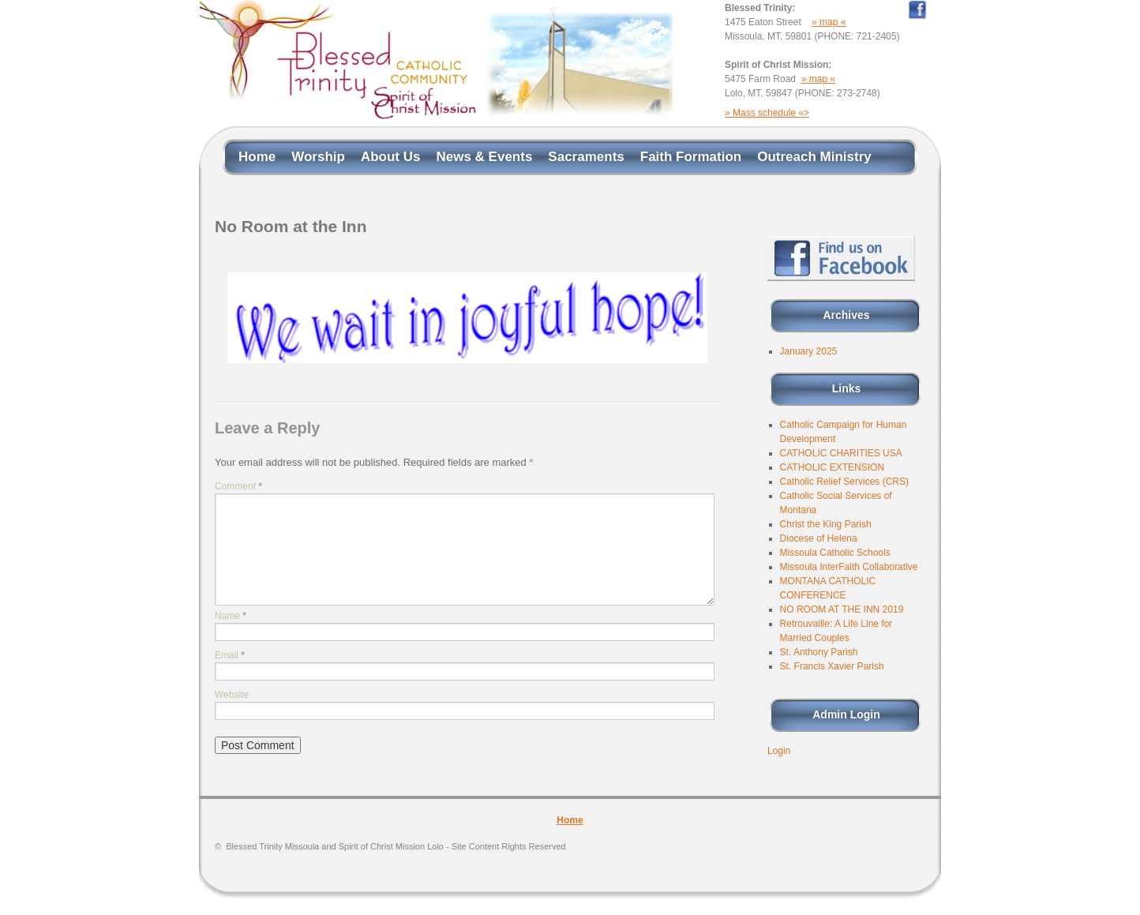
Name (230, 615)
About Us (391, 156)
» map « (829, 22)
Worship (318, 156)
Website (232, 694)
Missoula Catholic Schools (835, 552)
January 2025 (809, 351)
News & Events (484, 156)
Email (230, 655)
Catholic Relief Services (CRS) (844, 481)
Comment (238, 486)
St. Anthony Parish (819, 652)
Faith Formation (690, 156)
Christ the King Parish (826, 524)
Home (257, 156)
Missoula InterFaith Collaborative (849, 566)
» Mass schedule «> (767, 112)
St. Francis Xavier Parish (832, 666)
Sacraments (586, 156)
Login (778, 750)
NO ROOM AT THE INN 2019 (842, 609)
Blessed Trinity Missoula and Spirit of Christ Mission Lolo (395, 846)
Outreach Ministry (814, 156)
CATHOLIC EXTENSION (832, 467)
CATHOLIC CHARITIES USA (841, 453)
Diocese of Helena (818, 538)
